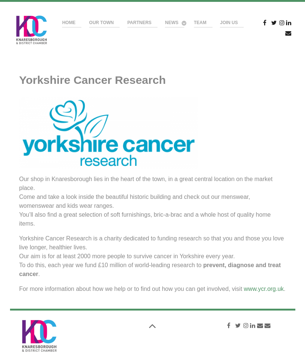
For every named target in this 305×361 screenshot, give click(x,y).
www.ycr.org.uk (264, 289)
